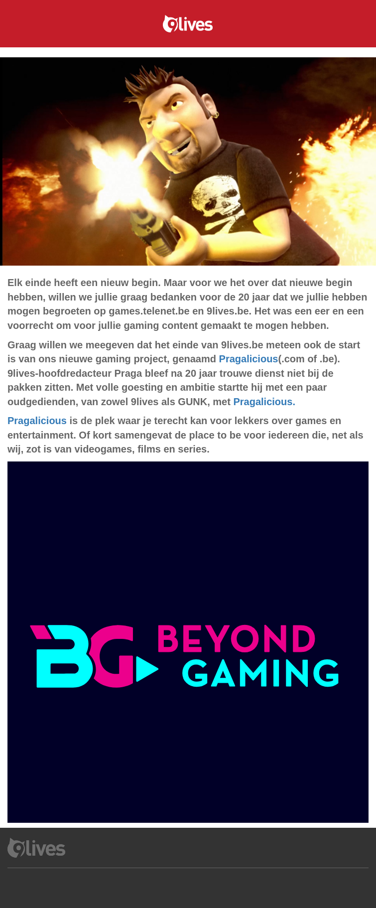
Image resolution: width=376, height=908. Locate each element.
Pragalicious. (264, 401)
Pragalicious (248, 358)
